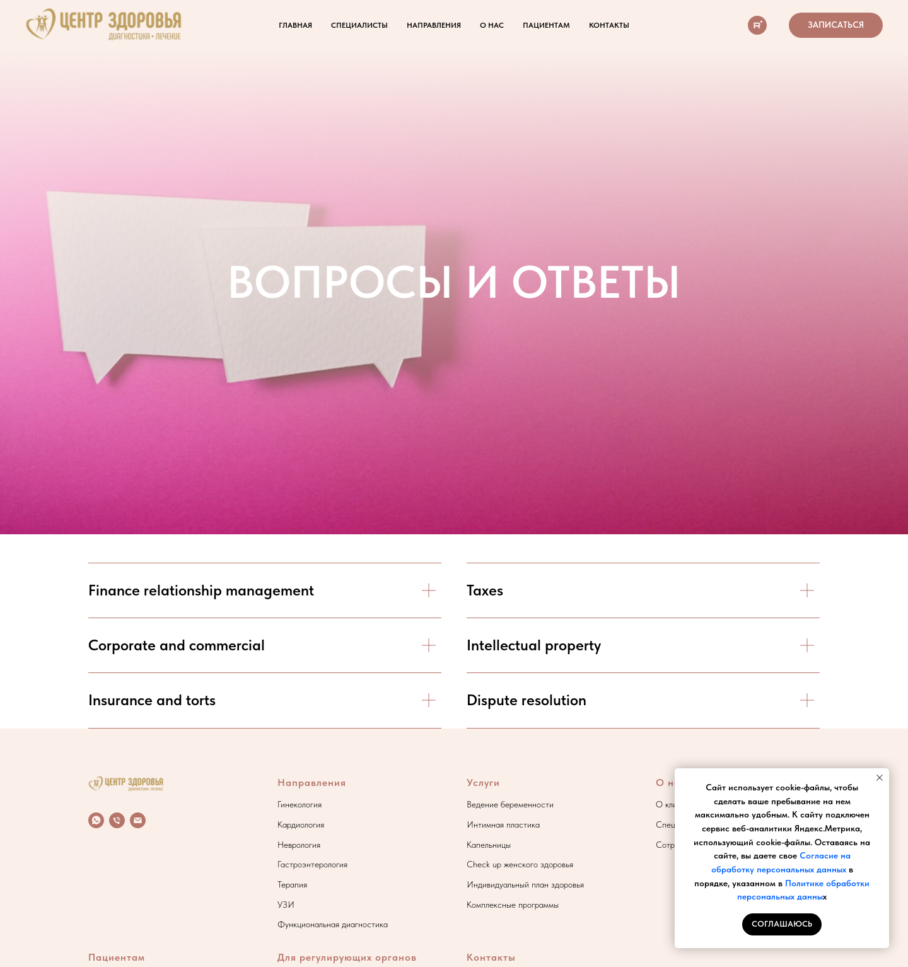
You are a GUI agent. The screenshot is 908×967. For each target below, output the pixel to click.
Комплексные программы (513, 905)
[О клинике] (757, 25)
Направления (311, 782)
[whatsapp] (96, 820)
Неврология (298, 845)
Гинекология (299, 804)
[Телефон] (117, 820)
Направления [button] (434, 25)
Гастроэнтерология (312, 864)
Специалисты (359, 25)
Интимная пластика (503, 824)
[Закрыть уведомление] (879, 777)
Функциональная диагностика (332, 924)
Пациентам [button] (546, 25)
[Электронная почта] (138, 820)
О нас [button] (492, 25)
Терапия (292, 884)
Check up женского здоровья (520, 864)
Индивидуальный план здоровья (525, 884)
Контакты (609, 25)
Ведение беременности (510, 804)
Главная (295, 25)
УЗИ (285, 905)
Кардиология (300, 824)
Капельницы (489, 845)
